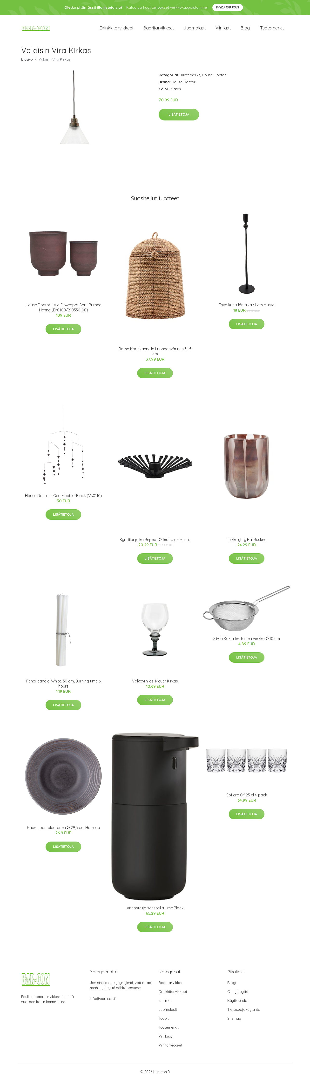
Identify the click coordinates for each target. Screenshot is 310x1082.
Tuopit (164, 1020)
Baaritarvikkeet (158, 29)
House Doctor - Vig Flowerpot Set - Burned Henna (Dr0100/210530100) (63, 309)
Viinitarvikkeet (170, 1047)
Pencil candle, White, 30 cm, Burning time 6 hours (63, 685)
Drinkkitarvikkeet (117, 29)
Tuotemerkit (272, 29)
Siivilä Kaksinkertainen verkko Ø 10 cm (246, 640)
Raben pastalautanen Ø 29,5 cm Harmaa (63, 829)
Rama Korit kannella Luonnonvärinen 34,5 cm (155, 353)
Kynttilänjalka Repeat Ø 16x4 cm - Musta (155, 541)
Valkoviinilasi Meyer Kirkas (155, 683)
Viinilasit (223, 29)
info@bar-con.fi (103, 1000)
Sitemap (234, 1020)
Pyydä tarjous (227, 7)
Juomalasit (195, 29)
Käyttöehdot (238, 1002)
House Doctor (214, 77)
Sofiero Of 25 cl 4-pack (246, 796)
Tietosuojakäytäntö (243, 1011)
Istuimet (165, 1002)
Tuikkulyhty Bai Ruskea (247, 541)
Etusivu (27, 61)
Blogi (245, 29)
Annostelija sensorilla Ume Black (155, 909)
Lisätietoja (178, 116)
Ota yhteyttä (237, 993)
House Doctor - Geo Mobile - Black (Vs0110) (63, 497)
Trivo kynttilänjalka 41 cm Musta (247, 306)
